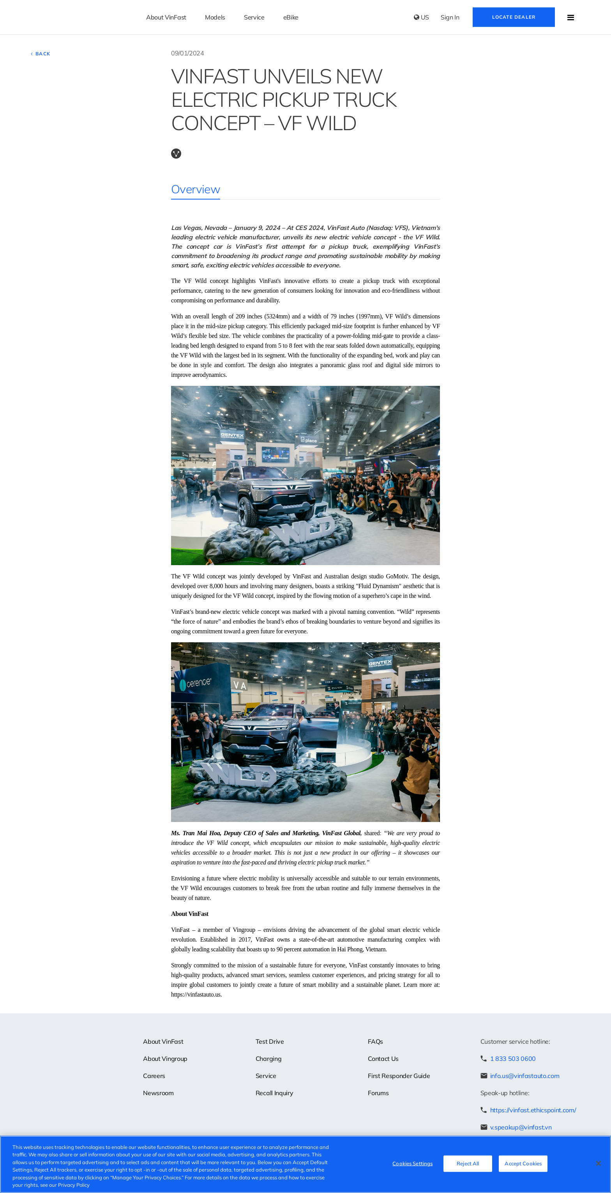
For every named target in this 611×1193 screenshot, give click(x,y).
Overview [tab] (195, 189)
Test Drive (270, 1041)
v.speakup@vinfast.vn (521, 1127)
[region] (305, 1164)
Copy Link (176, 153)
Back (40, 54)
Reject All (468, 1163)
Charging (268, 1058)
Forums (378, 1093)
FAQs (375, 1041)
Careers (154, 1076)
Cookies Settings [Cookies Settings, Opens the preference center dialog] (412, 1163)
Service (266, 1076)
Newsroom (158, 1093)
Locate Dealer (514, 17)
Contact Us (383, 1058)
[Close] (598, 1163)
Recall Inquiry (274, 1093)
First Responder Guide (399, 1076)
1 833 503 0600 (513, 1058)
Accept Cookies (523, 1163)
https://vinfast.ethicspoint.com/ (533, 1110)
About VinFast (163, 1041)
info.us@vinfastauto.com (525, 1076)
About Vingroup (165, 1058)
